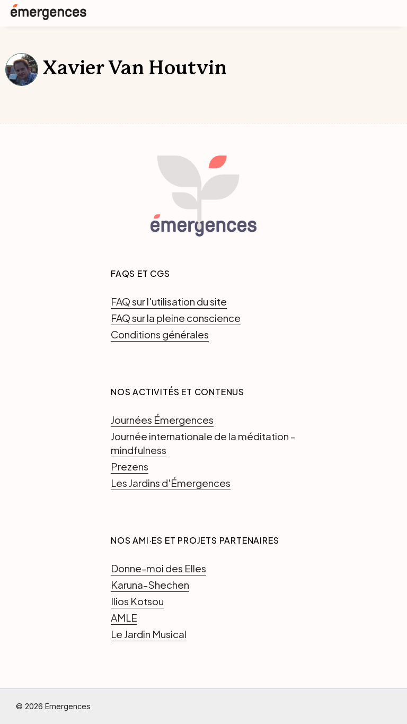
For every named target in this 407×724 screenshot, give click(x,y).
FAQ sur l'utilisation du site (169, 301)
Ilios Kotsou (137, 601)
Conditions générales (160, 334)
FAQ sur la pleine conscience (176, 317)
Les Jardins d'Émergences (171, 482)
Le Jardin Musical (149, 633)
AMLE (124, 617)
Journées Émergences (162, 419)
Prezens (129, 466)
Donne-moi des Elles (158, 568)
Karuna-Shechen (150, 584)
